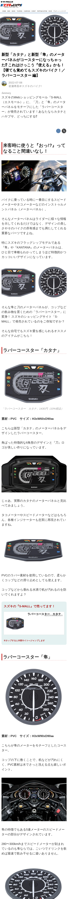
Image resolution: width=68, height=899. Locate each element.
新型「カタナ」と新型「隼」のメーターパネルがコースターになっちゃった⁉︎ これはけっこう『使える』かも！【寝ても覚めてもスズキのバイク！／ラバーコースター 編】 (33, 64)
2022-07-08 (15, 82)
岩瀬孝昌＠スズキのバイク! (25, 86)
